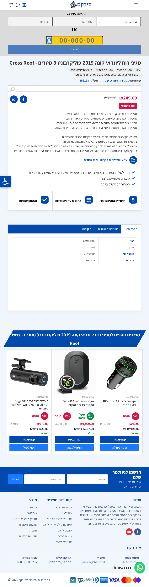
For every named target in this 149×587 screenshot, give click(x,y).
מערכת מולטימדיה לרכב (57, 525)
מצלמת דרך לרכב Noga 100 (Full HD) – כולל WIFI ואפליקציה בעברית (29, 404)
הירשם (15, 479)
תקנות (33, 530)
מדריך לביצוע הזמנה (25, 519)
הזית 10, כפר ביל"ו (60, 562)
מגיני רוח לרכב (124, 70)
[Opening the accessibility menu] (5, 181)
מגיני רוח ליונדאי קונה (81, 70)
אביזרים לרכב (64, 542)
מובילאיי (67, 513)
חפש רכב (74, 49)
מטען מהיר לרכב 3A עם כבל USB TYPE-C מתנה (119, 403)
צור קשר (32, 513)
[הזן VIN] (74, 40)
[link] (23, 99)
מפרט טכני (131, 229)
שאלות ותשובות (28, 525)
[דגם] (74, 21)
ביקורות (86, 229)
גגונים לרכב (65, 536)
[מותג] (119, 21)
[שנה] (30, 21)
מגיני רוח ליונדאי (104, 70)
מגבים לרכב (65, 530)
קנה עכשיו (120, 439)
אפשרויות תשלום (108, 229)
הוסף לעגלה (119, 448)
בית (138, 70)
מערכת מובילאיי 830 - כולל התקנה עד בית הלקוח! (78, 403)
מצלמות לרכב (63, 507)
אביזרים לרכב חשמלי (59, 519)
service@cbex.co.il (93, 562)
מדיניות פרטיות (28, 536)
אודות (33, 507)
